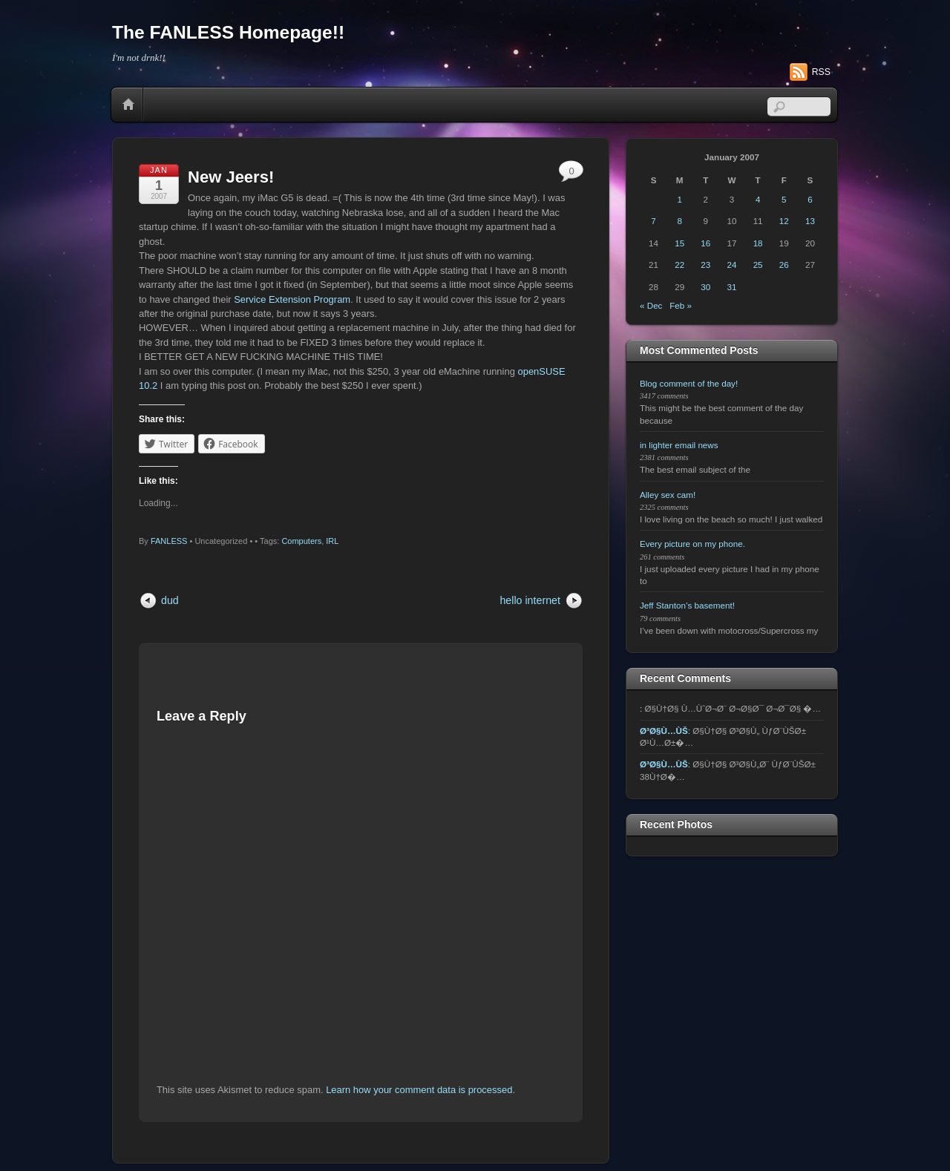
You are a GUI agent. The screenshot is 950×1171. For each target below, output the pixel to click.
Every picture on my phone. (692, 543)
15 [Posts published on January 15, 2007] (679, 243)
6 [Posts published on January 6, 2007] (810, 199)
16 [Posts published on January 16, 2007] (705, 243)
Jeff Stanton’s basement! (687, 605)
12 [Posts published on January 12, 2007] (784, 221)
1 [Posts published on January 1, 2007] (679, 199)
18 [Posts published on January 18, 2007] (758, 243)
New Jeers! (231, 177)
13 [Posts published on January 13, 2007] (810, 221)
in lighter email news (679, 445)
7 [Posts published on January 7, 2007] (653, 221)
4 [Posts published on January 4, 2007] (758, 199)
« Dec (651, 305)
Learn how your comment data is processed (419, 1089)
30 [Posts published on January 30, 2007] (705, 287)
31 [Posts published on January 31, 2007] (732, 287)
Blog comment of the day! (689, 383)
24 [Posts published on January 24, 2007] (732, 264)
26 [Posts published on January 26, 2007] (784, 264)
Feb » (680, 305)
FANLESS (169, 541)
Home (128, 105)
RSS (821, 72)
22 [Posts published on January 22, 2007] (679, 264)
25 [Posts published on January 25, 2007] (758, 264)
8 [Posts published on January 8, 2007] (679, 221)
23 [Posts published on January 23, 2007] (705, 264)
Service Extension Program (292, 299)
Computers (301, 541)
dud (170, 600)
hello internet (529, 600)
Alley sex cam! (667, 494)
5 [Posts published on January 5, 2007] (784, 199)
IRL (332, 541)
